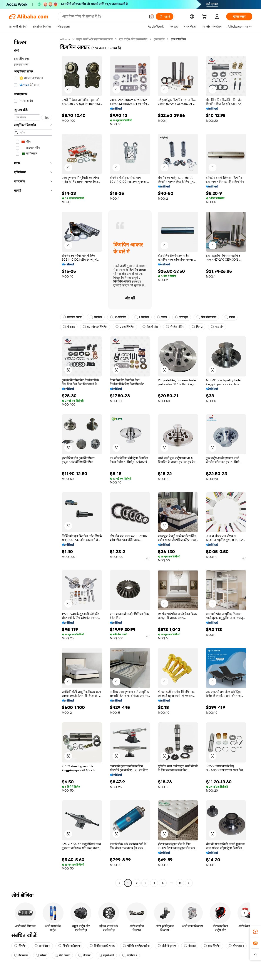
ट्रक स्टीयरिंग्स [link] (178, 39)
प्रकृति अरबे (106, 955)
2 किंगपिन (141, 317)
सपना (162, 317)
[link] (255, 931)
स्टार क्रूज (181, 317)
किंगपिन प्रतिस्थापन (69, 946)
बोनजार (69, 327)
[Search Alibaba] (103, 16)
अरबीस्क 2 (129, 955)
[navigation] (33, 462)
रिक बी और (150, 327)
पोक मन (84, 955)
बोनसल (190, 946)
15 (180, 882)
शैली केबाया (62, 955)
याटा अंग (217, 327)
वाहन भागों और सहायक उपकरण (94, 39)
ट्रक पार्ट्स (159, 39)
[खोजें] (164, 16)
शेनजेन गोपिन (175, 327)
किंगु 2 (197, 327)
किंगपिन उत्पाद (72, 317)
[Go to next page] (189, 883)
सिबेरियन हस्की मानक (102, 946)
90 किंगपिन (118, 317)
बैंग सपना (21, 955)
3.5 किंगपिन (212, 946)
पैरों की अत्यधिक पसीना (136, 946)
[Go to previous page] (119, 883)
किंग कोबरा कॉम (206, 317)
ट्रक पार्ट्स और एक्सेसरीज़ (133, 39)
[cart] (205, 17)
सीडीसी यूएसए (167, 946)
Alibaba (65, 39)
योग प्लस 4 (236, 946)
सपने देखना (42, 946)
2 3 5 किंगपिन (124, 327)
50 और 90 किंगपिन (95, 327)
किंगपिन (96, 317)
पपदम (229, 317)
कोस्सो (41, 955)
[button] (151, 16)
